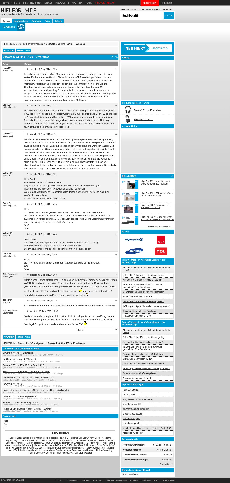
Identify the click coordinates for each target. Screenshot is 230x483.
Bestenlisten (32, 2)
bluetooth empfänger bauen (136, 409)
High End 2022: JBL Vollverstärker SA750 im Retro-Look (157, 194)
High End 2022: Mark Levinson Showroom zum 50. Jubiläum (155, 182)
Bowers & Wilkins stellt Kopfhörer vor (20, 396)
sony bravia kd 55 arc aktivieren (138, 399)
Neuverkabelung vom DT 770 (137, 316)
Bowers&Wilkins (130, 474)
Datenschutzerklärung (141, 480)
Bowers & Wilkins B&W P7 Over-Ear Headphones (26, 371)
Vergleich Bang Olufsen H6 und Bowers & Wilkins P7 (28, 378)
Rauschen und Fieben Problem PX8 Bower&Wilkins (27, 409)
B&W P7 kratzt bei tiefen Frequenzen (20, 402)
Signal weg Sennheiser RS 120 (137, 296)
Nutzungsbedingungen (117, 480)
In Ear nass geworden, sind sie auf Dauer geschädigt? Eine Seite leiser (142, 285)
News (5, 2)
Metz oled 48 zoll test (133, 433)
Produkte (62, 2)
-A (112, 57)
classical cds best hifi (133, 414)
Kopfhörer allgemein (35, 44)
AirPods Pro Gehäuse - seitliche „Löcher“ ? (143, 280)
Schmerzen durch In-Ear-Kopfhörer (139, 311)
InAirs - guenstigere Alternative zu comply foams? (146, 306)
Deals (48, 2)
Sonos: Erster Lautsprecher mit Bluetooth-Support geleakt (37, 438)
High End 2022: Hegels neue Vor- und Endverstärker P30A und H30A (157, 218)
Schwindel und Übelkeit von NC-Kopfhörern (143, 292)
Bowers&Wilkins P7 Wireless (147, 110)
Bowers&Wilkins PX (143, 119)
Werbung (86, 480)
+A (116, 57)
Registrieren (170, 480)
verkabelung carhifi (132, 404)
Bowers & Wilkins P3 (12, 384)
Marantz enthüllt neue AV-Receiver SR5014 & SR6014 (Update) (64, 445)
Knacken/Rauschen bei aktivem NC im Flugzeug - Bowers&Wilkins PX (36, 390)
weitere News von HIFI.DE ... (160, 227)
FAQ (158, 480)
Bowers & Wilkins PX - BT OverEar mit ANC (23, 365)
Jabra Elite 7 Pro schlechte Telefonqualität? (143, 301)
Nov (6, 424)
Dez (6, 427)
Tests (16, 2)
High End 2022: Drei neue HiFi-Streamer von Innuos (155, 206)
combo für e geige (131, 418)
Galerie (58, 21)
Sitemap (98, 480)
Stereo (21, 44)
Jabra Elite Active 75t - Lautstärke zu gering (143, 275)
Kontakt (59, 480)
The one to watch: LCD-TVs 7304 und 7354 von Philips (46, 440)
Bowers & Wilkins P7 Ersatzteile (18, 353)
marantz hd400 (130, 394)
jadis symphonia (130, 390)
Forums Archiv (166, 464)
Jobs (88, 2)
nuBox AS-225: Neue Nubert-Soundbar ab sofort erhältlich (56, 448)
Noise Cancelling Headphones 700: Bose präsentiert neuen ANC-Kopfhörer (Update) (70, 451)
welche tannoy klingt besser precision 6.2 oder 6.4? (147, 428)
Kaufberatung (21, 21)
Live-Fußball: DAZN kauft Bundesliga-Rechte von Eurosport (55, 443)
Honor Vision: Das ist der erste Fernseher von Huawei (68, 450)
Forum (6, 21)
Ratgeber (36, 21)
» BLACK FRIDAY (105, 2)
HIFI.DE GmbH (18, 480)
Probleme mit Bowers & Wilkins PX (19, 359)
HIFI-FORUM (9, 44)
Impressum (72, 480)
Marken (77, 2)
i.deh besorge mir (131, 423)
